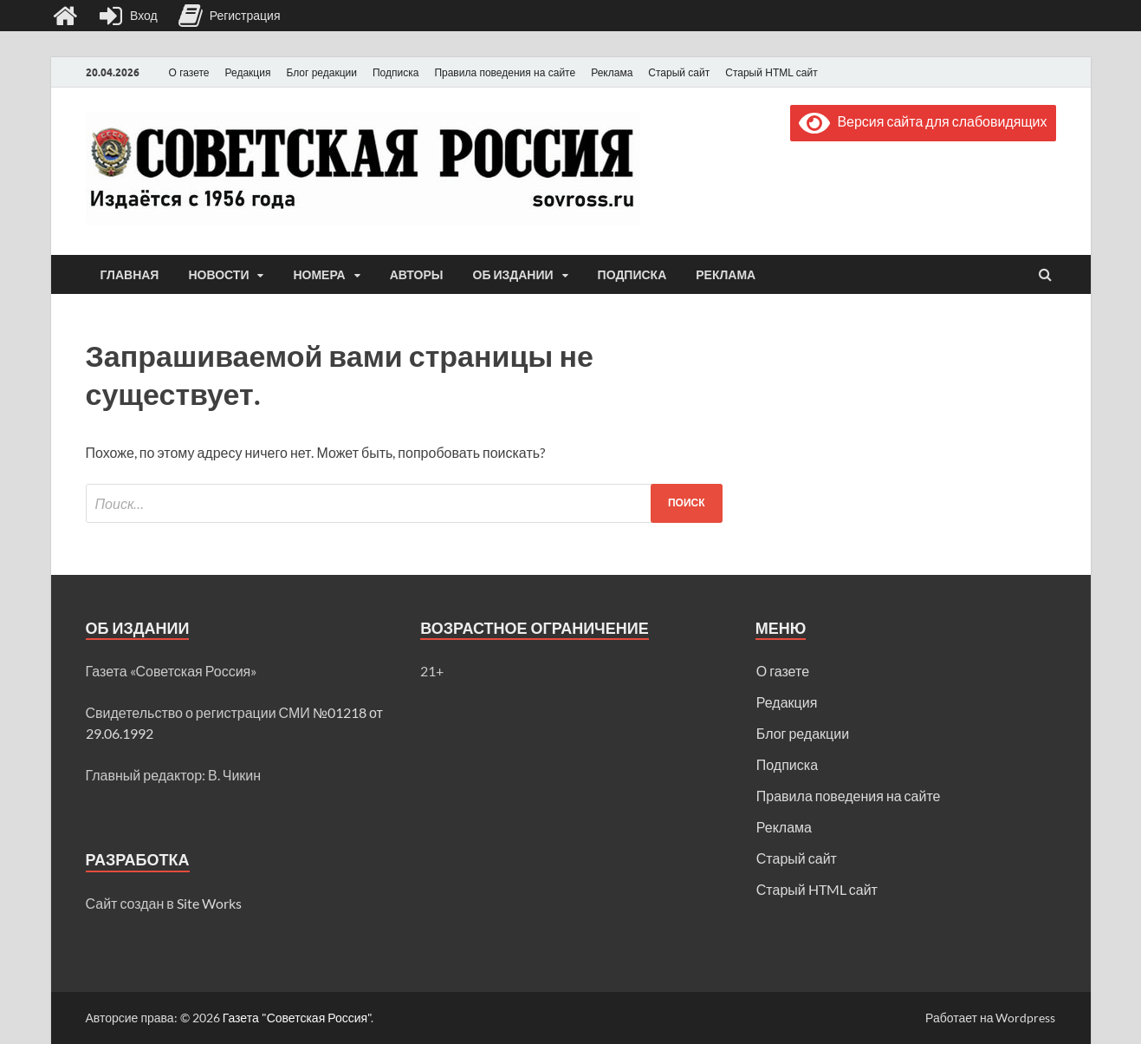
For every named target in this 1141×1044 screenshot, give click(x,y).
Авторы (417, 275)
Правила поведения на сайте (504, 73)
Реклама (611, 73)
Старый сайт (679, 73)
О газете (189, 73)
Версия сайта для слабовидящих (923, 121)
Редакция (248, 73)
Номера (319, 275)
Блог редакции (321, 73)
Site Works (209, 903)
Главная (129, 275)
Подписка (395, 73)
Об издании (513, 275)
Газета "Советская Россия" (297, 1017)
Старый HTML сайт (771, 73)
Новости (218, 275)
